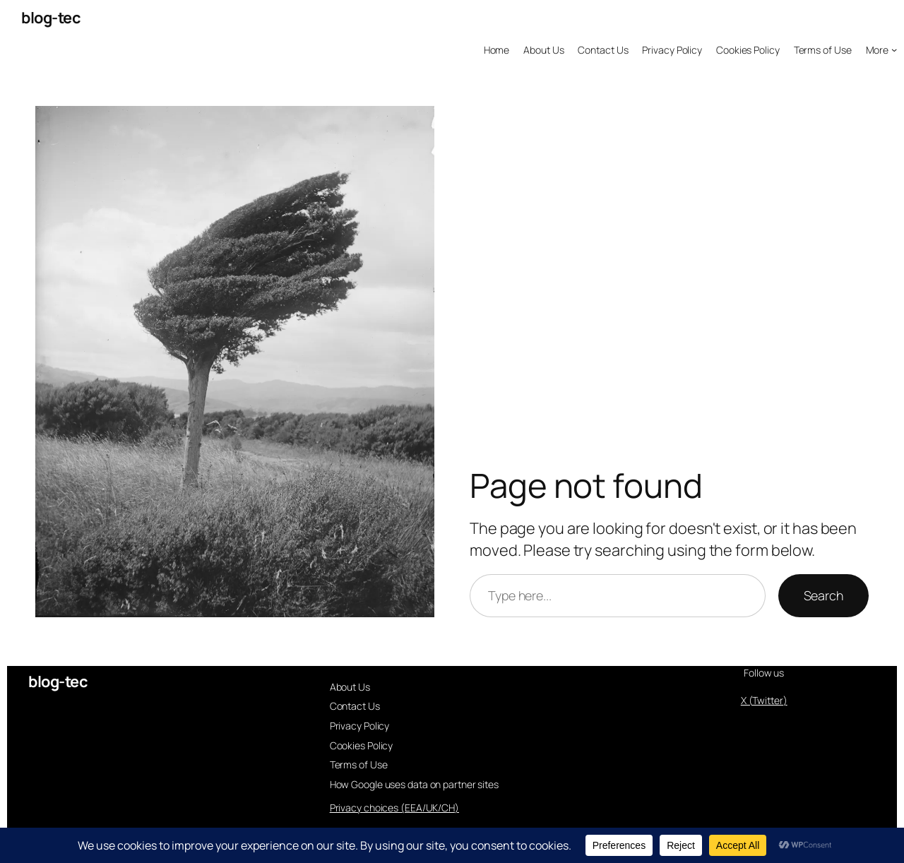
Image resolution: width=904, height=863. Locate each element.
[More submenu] (882, 50)
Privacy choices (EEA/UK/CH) (394, 807)
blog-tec (51, 17)
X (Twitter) (764, 700)
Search (823, 595)
